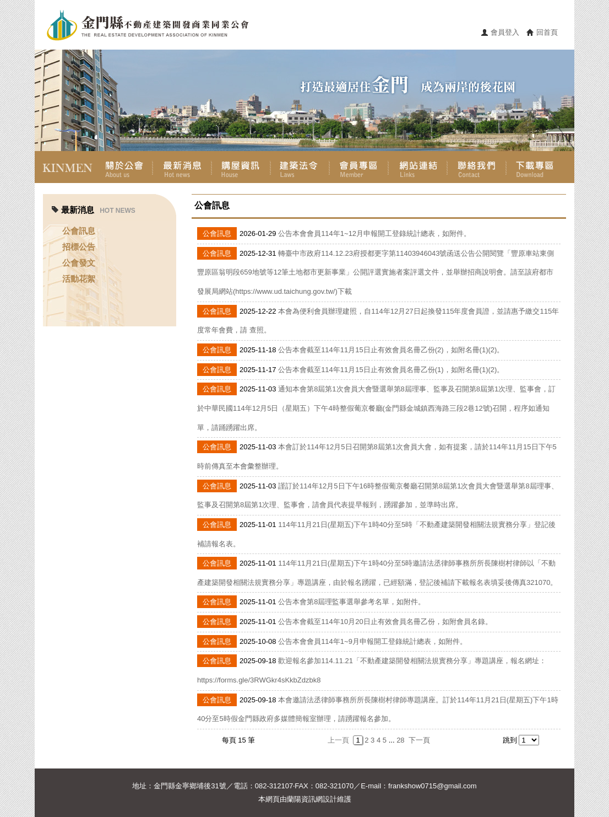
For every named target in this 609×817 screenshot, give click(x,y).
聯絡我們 (476, 167)
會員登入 (505, 32)
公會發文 (78, 262)
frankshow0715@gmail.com (432, 786)
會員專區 (358, 167)
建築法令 (299, 167)
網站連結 (417, 167)
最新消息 (182, 167)
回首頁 (547, 32)
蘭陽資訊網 (305, 799)
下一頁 (419, 740)
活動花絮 (78, 278)
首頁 (64, 167)
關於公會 (123, 167)
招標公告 (78, 246)
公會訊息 (78, 230)
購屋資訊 (240, 167)
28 (400, 740)
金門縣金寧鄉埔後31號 (190, 786)
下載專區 (535, 167)
